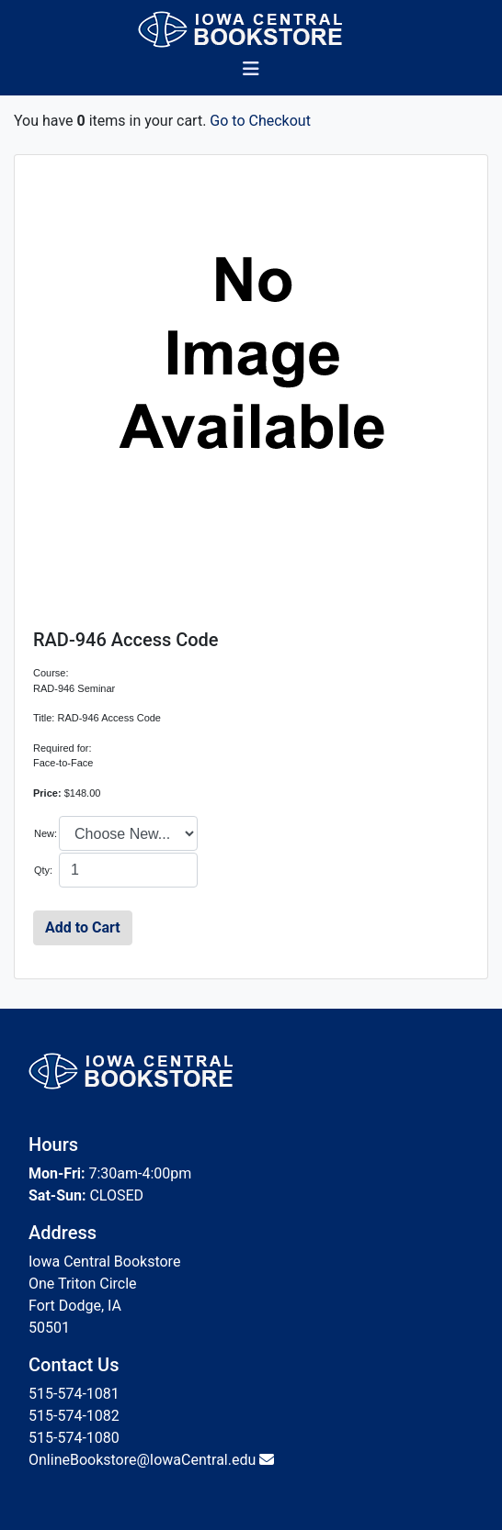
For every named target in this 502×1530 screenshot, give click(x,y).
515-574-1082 (74, 1415)
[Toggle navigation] (251, 73)
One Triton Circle (83, 1283)
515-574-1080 (74, 1437)
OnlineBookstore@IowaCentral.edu (142, 1460)
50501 (49, 1327)
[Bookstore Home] (251, 29)
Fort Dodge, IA (75, 1305)
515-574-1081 (74, 1393)
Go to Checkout (260, 120)
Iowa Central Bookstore (104, 1261)
